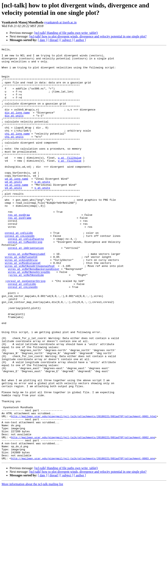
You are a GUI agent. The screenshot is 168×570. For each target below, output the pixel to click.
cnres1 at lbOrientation (26, 288)
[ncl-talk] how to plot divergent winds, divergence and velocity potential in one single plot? (88, 36)
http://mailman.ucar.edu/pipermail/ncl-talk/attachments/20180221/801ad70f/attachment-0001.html (83, 490)
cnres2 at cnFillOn (22, 331)
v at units (42, 216)
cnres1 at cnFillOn (19, 270)
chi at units (14, 154)
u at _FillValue (69, 180)
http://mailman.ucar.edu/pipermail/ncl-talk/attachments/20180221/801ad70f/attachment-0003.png (83, 541)
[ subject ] (66, 40)
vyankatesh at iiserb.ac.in (60, 22)
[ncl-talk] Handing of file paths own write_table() (66, 32)
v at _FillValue (69, 183)
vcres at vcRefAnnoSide (26, 320)
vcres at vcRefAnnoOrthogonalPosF (30, 310)
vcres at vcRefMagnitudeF (26, 295)
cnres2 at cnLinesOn (22, 335)
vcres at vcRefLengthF (21, 299)
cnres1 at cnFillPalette (26, 277)
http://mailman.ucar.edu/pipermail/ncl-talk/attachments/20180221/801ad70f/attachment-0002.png (83, 515)
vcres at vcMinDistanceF (23, 306)
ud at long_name (16, 205)
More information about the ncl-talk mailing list (32, 566)
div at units (14, 129)
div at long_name (17, 126)
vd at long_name (16, 212)
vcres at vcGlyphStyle (21, 302)
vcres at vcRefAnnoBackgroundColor (33, 313)
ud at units (13, 209)
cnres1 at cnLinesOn (19, 273)
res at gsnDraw (19, 248)
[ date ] (42, 40)
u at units (42, 209)
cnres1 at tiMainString (25, 281)
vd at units (13, 216)
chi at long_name (17, 151)
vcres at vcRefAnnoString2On (29, 317)
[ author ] (80, 40)
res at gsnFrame (19, 252)
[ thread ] (54, 40)
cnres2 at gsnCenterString (25, 328)
